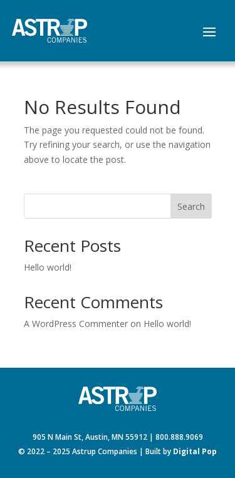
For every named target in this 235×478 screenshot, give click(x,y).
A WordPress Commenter (76, 324)
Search (191, 206)
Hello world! (47, 267)
